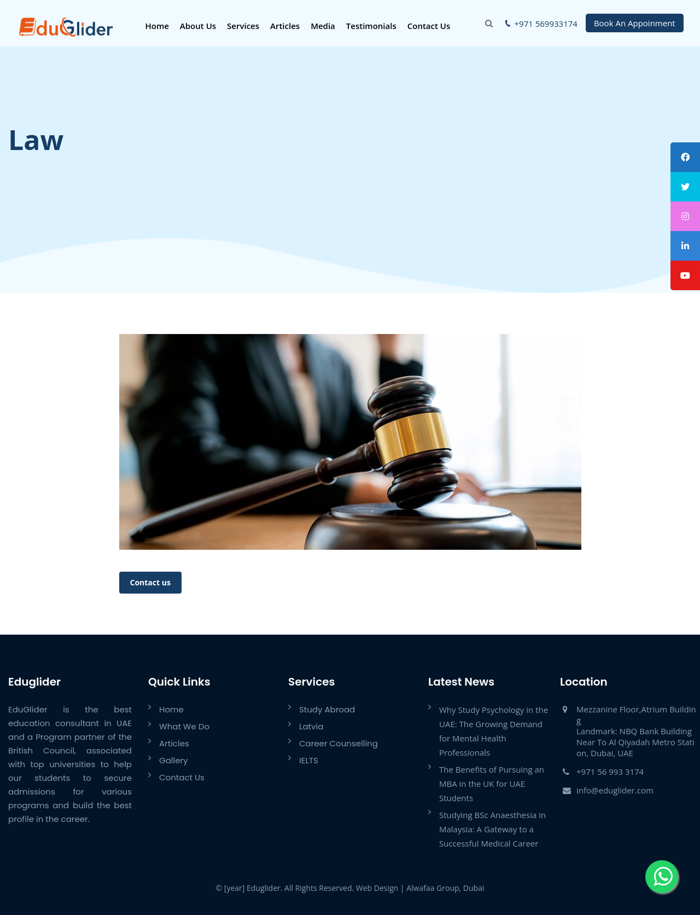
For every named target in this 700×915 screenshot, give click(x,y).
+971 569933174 (546, 23)
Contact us (150, 582)
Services (243, 25)
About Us (198, 25)
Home (156, 25)
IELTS (308, 760)
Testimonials (371, 25)
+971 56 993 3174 (610, 771)
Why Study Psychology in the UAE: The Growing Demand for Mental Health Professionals (493, 731)
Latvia (311, 726)
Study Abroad (327, 709)
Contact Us (429, 25)
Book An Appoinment (634, 23)
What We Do (184, 726)
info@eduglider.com (615, 790)
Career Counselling (338, 743)
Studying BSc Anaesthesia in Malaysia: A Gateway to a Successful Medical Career (492, 829)
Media (323, 25)
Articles (285, 25)
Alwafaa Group (432, 888)
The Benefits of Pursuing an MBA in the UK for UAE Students (491, 783)
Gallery (173, 760)
